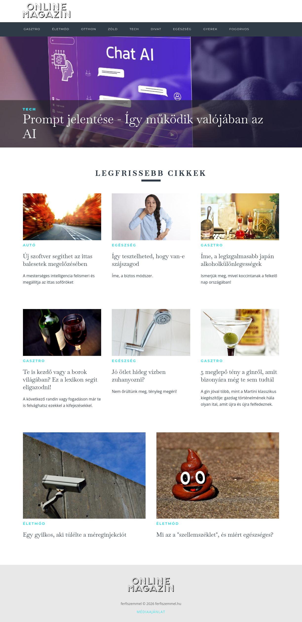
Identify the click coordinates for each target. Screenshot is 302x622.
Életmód (34, 523)
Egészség (124, 245)
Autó (29, 245)
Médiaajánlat (151, 611)
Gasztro (212, 245)
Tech (29, 109)
